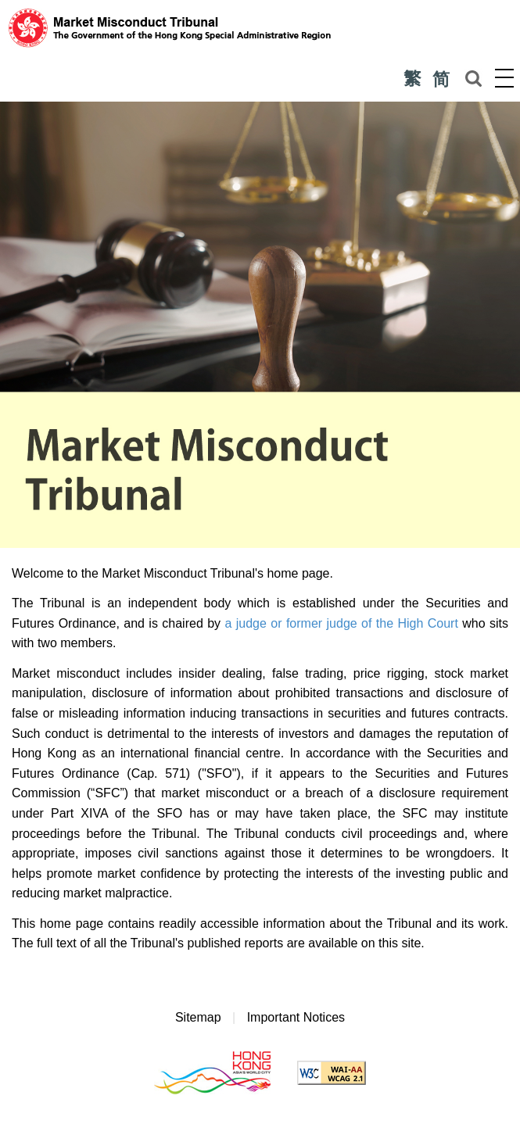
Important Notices (296, 1017)
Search (473, 78)
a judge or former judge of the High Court (340, 623)
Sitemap (198, 1017)
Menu (504, 77)
